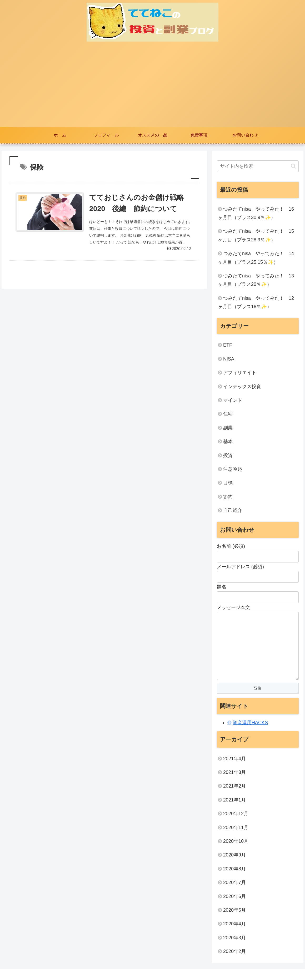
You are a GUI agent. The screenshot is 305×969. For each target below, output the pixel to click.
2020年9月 (234, 856)
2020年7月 (234, 883)
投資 (228, 455)
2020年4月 (234, 924)
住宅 (228, 414)
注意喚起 (232, 469)
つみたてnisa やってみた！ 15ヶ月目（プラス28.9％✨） (256, 235)
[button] (293, 166)
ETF (227, 345)
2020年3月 (234, 938)
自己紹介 (232, 510)
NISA (228, 359)
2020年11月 (235, 828)
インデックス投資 (242, 386)
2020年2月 (234, 952)
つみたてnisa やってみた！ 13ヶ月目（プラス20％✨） (256, 280)
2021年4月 (234, 759)
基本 (228, 441)
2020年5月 (234, 911)
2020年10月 (235, 842)
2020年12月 (235, 814)
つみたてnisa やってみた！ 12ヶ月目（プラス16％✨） (256, 302)
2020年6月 (234, 897)
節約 (228, 496)
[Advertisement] (152, 88)
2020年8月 (234, 869)
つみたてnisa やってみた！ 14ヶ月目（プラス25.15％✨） (256, 258)
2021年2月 (234, 787)
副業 (228, 427)
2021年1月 (234, 801)
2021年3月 (234, 773)
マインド (232, 400)
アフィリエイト (239, 372)
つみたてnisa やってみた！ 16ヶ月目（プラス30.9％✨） (256, 213)
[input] (258, 166)
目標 (228, 482)
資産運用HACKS (250, 723)
